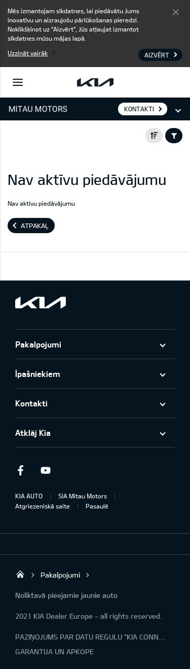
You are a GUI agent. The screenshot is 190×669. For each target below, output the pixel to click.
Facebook (20, 470)
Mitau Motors (20, 574)
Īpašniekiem (37, 373)
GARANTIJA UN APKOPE (54, 651)
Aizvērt (176, 12)
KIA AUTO (29, 495)
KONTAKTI (139, 108)
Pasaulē (97, 505)
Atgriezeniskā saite (42, 505)
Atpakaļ (35, 225)
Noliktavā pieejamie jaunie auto (66, 595)
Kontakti (31, 403)
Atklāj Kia (33, 432)
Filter (173, 135)
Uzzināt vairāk (28, 52)
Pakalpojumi (38, 344)
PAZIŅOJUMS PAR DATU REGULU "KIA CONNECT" (91, 636)
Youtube (46, 470)
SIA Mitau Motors (82, 495)
